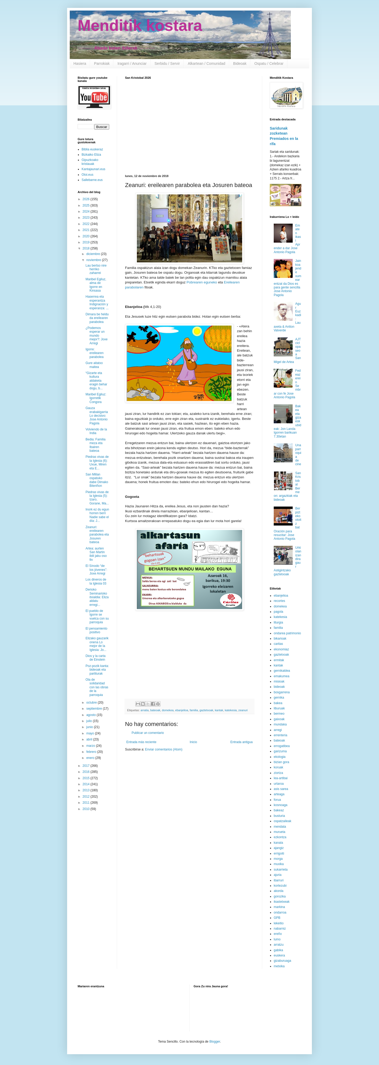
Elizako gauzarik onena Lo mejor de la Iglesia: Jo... (97, 643)
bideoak (279, 687)
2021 (87, 230)
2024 (87, 211)
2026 (87, 199)
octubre (92, 702)
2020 (87, 236)
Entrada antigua (241, 742)
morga (278, 859)
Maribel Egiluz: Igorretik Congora (96, 398)
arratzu (278, 944)
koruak (278, 767)
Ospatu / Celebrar (268, 63)
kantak (219, 710)
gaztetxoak (206, 710)
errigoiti (279, 853)
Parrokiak (101, 63)
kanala (278, 843)
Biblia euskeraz (92, 149)
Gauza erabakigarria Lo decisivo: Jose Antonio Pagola (97, 415)
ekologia (280, 757)
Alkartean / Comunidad (206, 63)
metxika (279, 966)
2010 (87, 809)
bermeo (279, 713)
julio (89, 721)
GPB (277, 918)
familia (194, 710)
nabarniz (280, 928)
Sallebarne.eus (92, 180)
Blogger (214, 1041)
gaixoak (279, 719)
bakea (278, 703)
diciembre (93, 254)
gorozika (280, 896)
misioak (279, 681)
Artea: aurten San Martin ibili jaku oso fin (96, 554)
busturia (279, 816)
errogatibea (282, 746)
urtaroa (279, 784)
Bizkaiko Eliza (91, 154)
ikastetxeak (282, 902)
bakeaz (279, 810)
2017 (87, 766)
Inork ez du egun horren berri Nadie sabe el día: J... (97, 515)
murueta (279, 832)
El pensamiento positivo (96, 630)
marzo (91, 746)
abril (89, 739)
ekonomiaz (281, 649)
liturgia (278, 622)
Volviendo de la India (96, 431)
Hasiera (79, 63)
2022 (87, 224)
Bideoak (240, 63)
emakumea (281, 676)
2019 (87, 242)
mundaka (280, 724)
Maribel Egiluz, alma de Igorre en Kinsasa (96, 284)
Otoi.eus (87, 174)
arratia (145, 710)
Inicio (193, 742)
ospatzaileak (282, 821)
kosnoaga (280, 805)
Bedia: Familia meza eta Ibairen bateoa (96, 445)
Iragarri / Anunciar (132, 63)
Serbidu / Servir (167, 63)
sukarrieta (281, 869)
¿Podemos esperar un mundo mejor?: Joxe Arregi (97, 335)
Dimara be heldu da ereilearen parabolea (97, 318)
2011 (87, 802)
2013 (87, 790)
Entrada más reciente (141, 742)
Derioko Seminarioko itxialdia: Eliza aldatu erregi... (97, 597)
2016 (87, 772)
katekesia (231, 710)
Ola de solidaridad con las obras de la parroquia (97, 687)
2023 (87, 217)
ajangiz (279, 848)
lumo (277, 939)
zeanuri (243, 710)
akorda (278, 891)
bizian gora (281, 762)
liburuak (279, 708)
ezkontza (280, 837)
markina (279, 907)
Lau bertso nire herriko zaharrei (96, 269)
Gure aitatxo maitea (94, 365)
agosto (91, 715)
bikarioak (280, 638)
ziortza (278, 773)
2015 (87, 778)
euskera (279, 955)
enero (90, 758)
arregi (278, 730)
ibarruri (278, 880)
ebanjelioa (181, 710)
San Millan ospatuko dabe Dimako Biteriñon (97, 480)
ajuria (277, 875)
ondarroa (280, 912)
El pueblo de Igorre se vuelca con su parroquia (97, 616)
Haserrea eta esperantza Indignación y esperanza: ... (97, 302)
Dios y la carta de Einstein (96, 657)
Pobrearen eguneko (202, 282)
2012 (87, 796)
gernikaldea (282, 671)
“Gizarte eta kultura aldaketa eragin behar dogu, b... (96, 380)
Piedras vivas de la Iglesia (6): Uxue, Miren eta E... (97, 462)
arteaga (279, 794)
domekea (167, 710)
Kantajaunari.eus (93, 169)
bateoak (155, 710)
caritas (278, 644)
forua (277, 800)
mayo (90, 733)
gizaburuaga (282, 961)
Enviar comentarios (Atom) (163, 749)
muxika (279, 864)
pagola (278, 612)
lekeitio (278, 923)
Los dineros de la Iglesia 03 (96, 581)
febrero (91, 752)
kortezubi (280, 885)
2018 (87, 248)
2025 (87, 205)
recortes (279, 601)
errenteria (280, 735)
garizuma (280, 751)
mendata (280, 826)
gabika (278, 950)
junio (90, 727)
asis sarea (281, 789)
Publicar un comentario (148, 733)
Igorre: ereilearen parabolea (94, 353)
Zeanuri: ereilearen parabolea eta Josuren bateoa (97, 534)
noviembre (94, 260)
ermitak (279, 660)
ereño (278, 934)
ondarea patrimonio (287, 633)
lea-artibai (281, 778)
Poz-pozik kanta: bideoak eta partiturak (97, 669)
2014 (87, 784)
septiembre (94, 708)
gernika (279, 697)
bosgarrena (282, 692)
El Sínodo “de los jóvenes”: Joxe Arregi (96, 569)
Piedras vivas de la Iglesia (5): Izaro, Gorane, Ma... (97, 497)
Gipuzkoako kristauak (90, 161)
